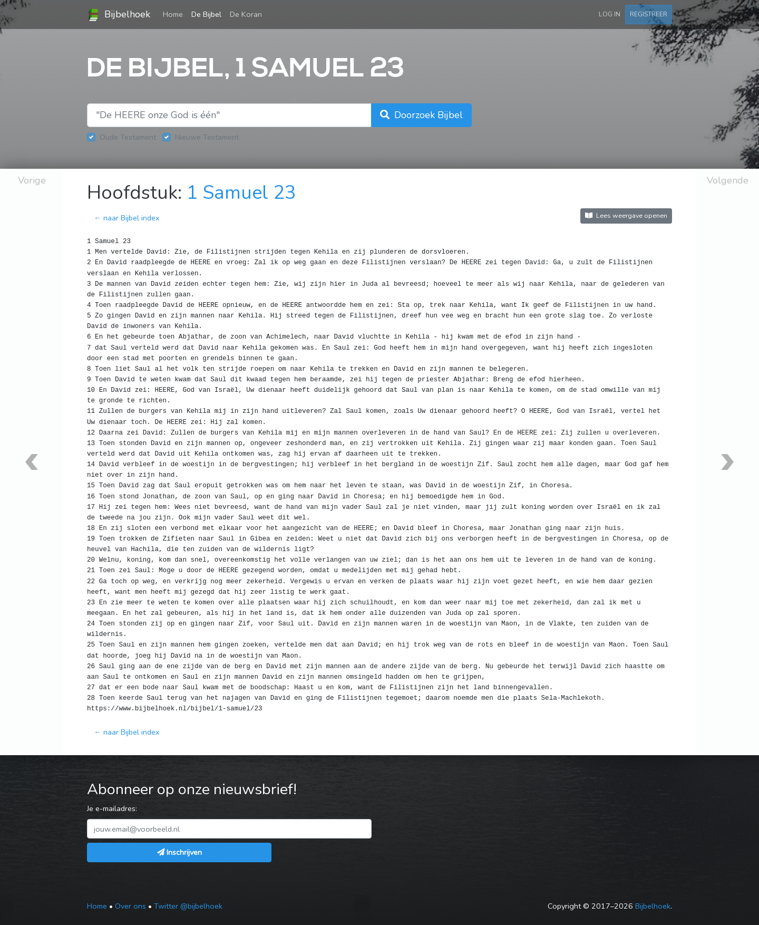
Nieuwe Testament (207, 137)
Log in (609, 13)
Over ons (130, 906)
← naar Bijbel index (127, 218)
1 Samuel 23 (241, 193)
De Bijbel (206, 14)
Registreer (648, 13)
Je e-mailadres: (112, 808)
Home (175, 14)
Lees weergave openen (626, 215)
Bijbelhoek (118, 15)
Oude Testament (128, 137)
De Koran (246, 14)
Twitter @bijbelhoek (188, 906)
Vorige (32, 180)
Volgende (727, 180)
